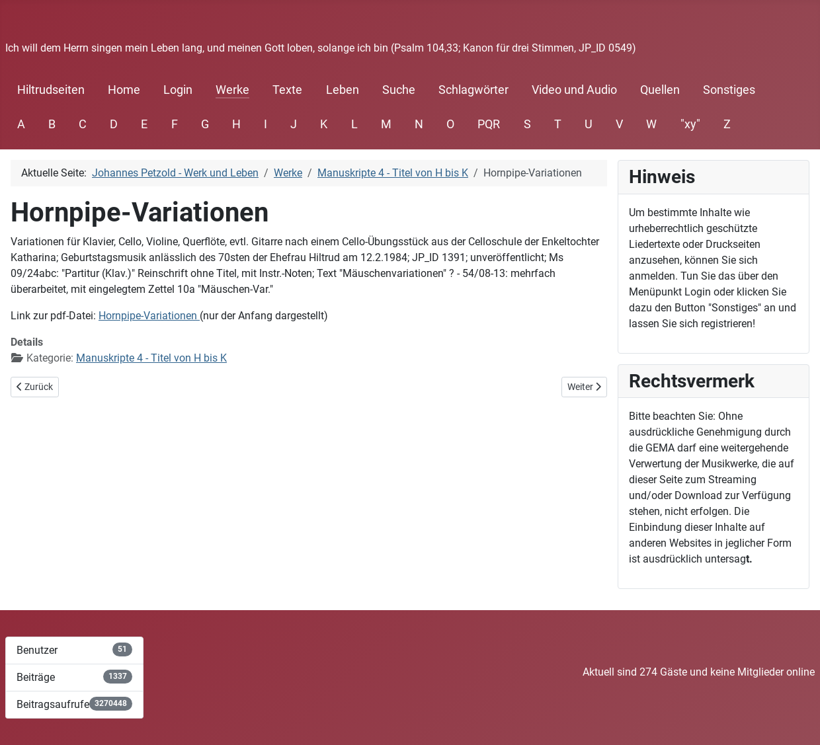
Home (124, 90)
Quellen (660, 90)
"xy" (690, 124)
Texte (287, 90)
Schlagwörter (473, 90)
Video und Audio (574, 90)
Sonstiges (729, 90)
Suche (398, 90)
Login (177, 90)
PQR (488, 124)
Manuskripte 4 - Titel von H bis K (151, 358)
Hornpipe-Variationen (149, 315)
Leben (342, 90)
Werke (232, 90)
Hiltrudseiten (51, 90)
